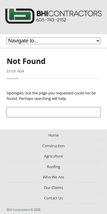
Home (53, 135)
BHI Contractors (53, 17)
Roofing (53, 166)
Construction (53, 145)
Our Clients (53, 187)
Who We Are (53, 177)
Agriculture (53, 156)
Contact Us (53, 198)
